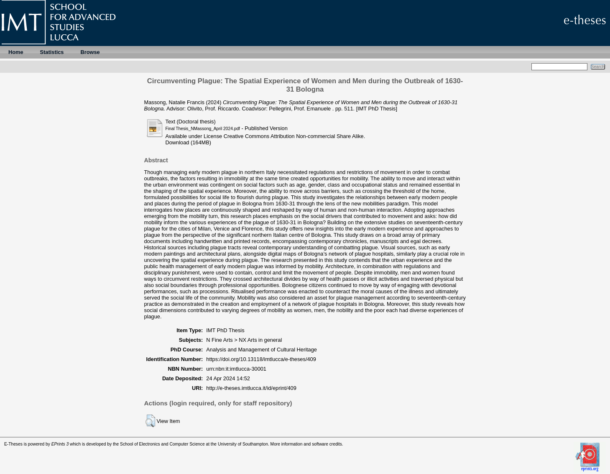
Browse (90, 52)
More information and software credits (306, 444)
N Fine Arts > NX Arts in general (244, 340)
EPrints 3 (60, 444)
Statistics (52, 52)
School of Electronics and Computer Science (162, 444)
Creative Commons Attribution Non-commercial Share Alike (294, 136)
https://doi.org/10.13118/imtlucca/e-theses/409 (261, 359)
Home (15, 52)
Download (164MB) (189, 142)
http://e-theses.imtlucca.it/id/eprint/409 (251, 388)
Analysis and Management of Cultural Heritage (261, 349)
